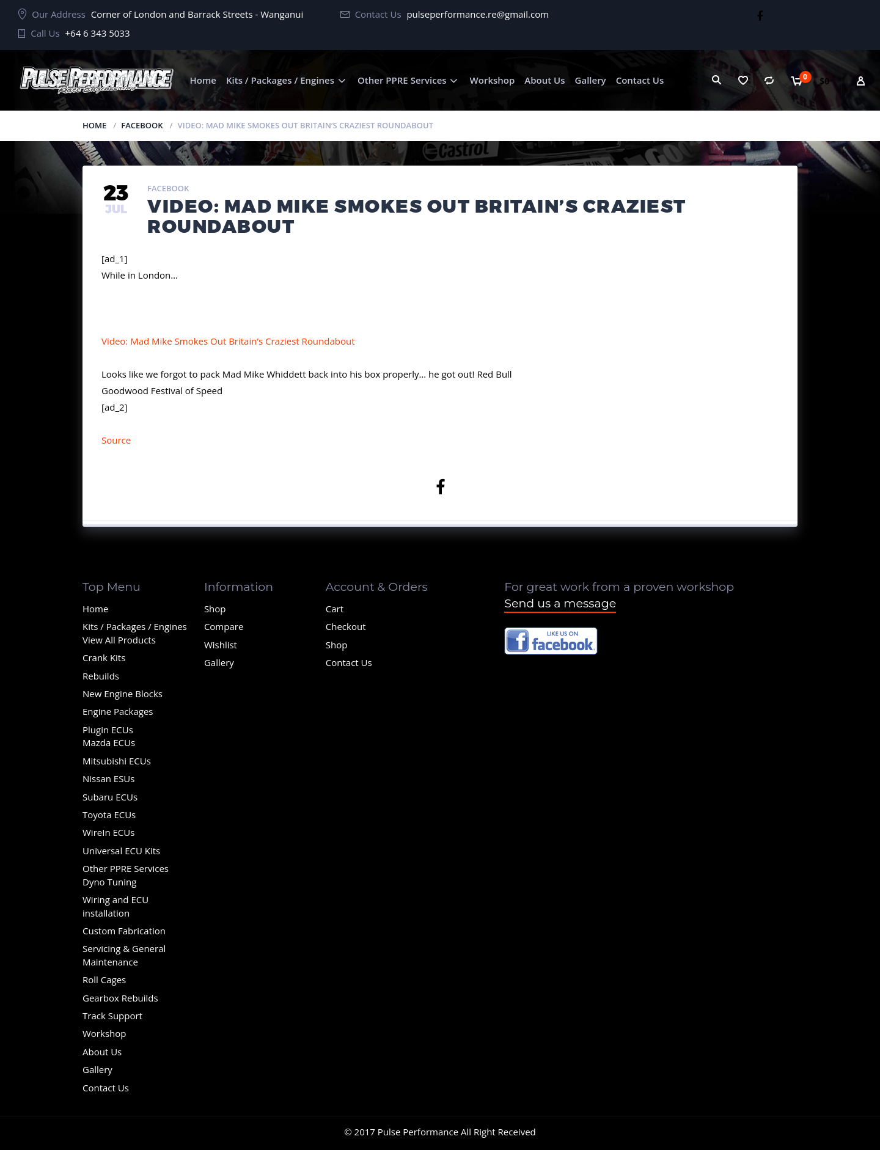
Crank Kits (103, 657)
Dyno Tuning (109, 882)
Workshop (492, 80)
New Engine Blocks (122, 693)
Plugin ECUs (107, 729)
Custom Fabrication (124, 931)
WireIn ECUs (108, 832)
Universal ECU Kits (121, 850)
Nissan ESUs (108, 778)
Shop (215, 608)
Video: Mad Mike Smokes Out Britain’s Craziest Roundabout (228, 341)
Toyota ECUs (109, 814)
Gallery (590, 80)
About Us (544, 80)
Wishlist (220, 645)
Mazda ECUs (108, 742)
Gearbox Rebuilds (120, 998)
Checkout (346, 626)
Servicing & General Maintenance (124, 954)
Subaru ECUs (110, 797)
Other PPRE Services (402, 80)
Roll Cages (104, 979)
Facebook (142, 125)
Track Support (112, 1015)
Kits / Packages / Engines (280, 80)
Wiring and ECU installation (115, 905)
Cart (334, 608)
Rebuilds (100, 676)
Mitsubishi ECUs (116, 761)
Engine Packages (117, 711)
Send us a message (560, 603)
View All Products (119, 640)
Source (116, 440)
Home (203, 80)
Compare (223, 626)
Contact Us (640, 80)
